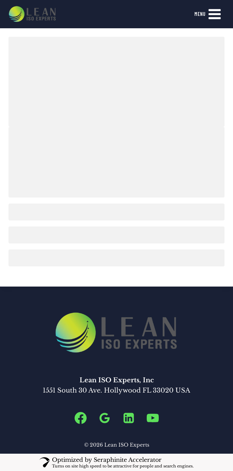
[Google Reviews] (105, 418)
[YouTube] (153, 418)
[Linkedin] (129, 418)
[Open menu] (208, 14)
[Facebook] (81, 418)
